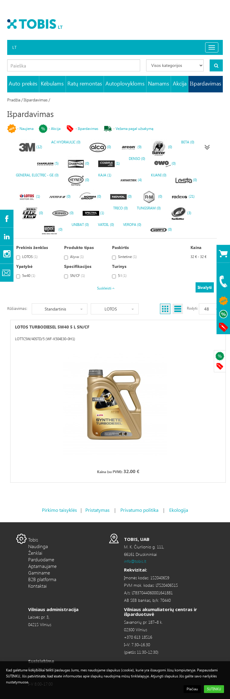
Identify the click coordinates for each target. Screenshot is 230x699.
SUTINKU (214, 689)
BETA (187, 142)
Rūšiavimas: (17, 308)
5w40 (25, 275)
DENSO (137, 158)
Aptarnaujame (42, 566)
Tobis (33, 539)
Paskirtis (120, 247)
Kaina (196, 247)
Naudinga (38, 546)
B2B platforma (42, 579)
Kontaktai (37, 586)
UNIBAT (80, 224)
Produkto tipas (79, 247)
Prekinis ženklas (32, 247)
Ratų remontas (84, 83)
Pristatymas (97, 510)
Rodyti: (192, 308)
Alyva (74, 257)
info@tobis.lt (135, 561)
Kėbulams (52, 83)
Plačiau (192, 689)
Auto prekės (23, 83)
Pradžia (13, 100)
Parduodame (41, 559)
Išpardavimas (205, 83)
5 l (119, 275)
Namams (158, 83)
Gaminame (39, 572)
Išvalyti (205, 287)
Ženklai (35, 553)
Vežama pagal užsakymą (134, 128)
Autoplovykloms (125, 83)
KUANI (159, 175)
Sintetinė (124, 257)
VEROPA (132, 224)
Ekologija (178, 510)
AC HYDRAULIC (66, 142)
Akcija (180, 83)
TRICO (120, 208)
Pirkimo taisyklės (59, 510)
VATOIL (106, 224)
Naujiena (26, 128)
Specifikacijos (77, 266)
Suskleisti (106, 288)
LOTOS (27, 257)
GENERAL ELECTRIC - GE (37, 175)
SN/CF (74, 275)
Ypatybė (24, 266)
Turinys (119, 266)
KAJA (104, 175)
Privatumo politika (139, 510)
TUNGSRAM (149, 208)
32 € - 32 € (198, 256)
